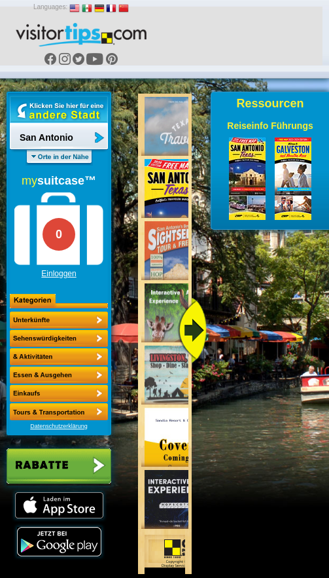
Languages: (50, 6)
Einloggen (58, 273)
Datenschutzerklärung (59, 426)
